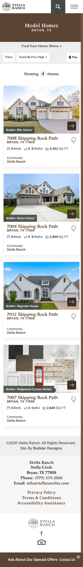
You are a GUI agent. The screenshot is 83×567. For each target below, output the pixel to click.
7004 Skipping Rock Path (32, 228)
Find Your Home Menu (40, 46)
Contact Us (67, 559)
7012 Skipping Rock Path (32, 316)
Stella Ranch (16, 161)
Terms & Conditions (41, 498)
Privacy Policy (41, 492)
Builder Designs (47, 448)
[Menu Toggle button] (74, 6)
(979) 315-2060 (48, 478)
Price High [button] (31, 57)
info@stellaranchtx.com (48, 483)
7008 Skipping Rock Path (32, 140)
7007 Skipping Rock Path (32, 399)
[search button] (58, 6)
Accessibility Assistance (41, 503)
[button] (58, 6)
